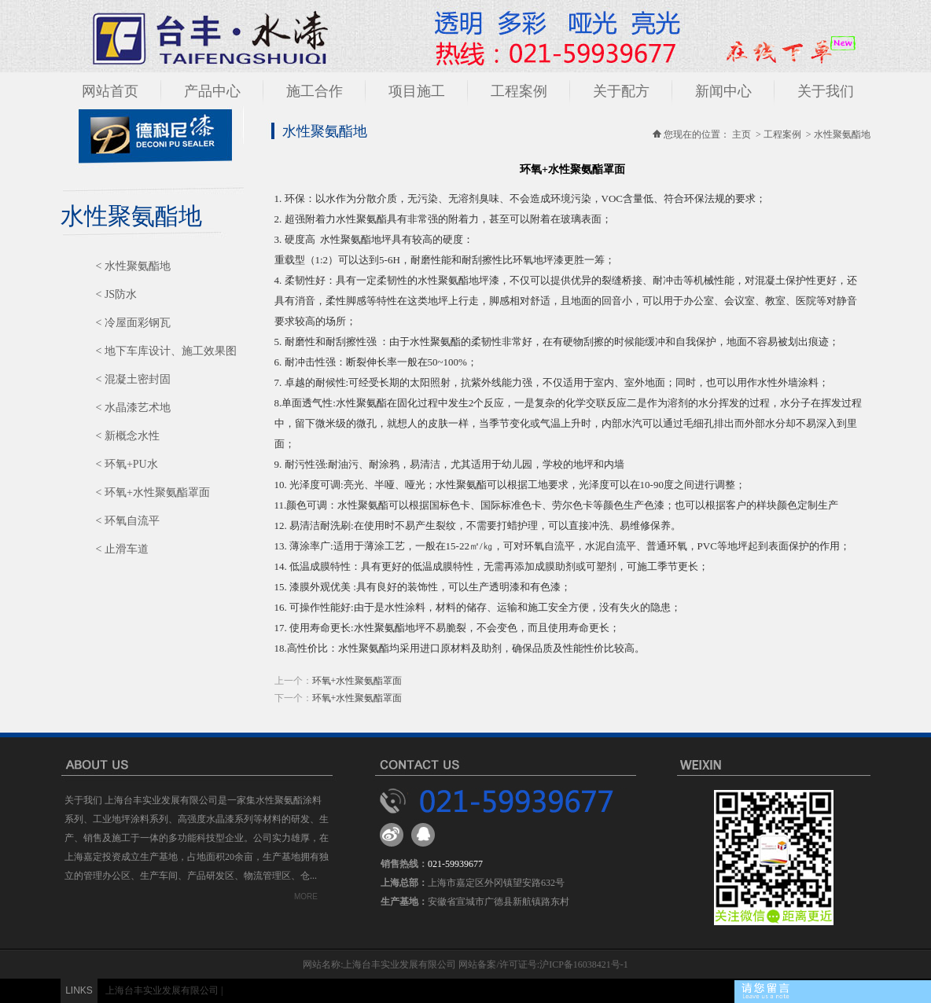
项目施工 (416, 91)
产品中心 (212, 91)
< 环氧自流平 (128, 521)
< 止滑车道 (122, 549)
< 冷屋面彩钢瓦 (133, 323)
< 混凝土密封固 (133, 379)
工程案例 (519, 91)
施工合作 (314, 91)
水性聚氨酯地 (842, 134)
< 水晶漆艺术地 (133, 407)
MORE (306, 896)
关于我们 (825, 91)
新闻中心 (723, 91)
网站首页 (110, 91)
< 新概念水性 (128, 436)
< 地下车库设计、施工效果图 (166, 351)
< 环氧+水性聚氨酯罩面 (153, 492)
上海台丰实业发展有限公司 (162, 990)
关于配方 (621, 91)
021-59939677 (455, 863)
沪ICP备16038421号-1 (583, 964)
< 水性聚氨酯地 (133, 266)
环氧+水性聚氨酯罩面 (357, 680)
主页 (741, 134)
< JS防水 (117, 294)
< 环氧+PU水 (127, 464)
